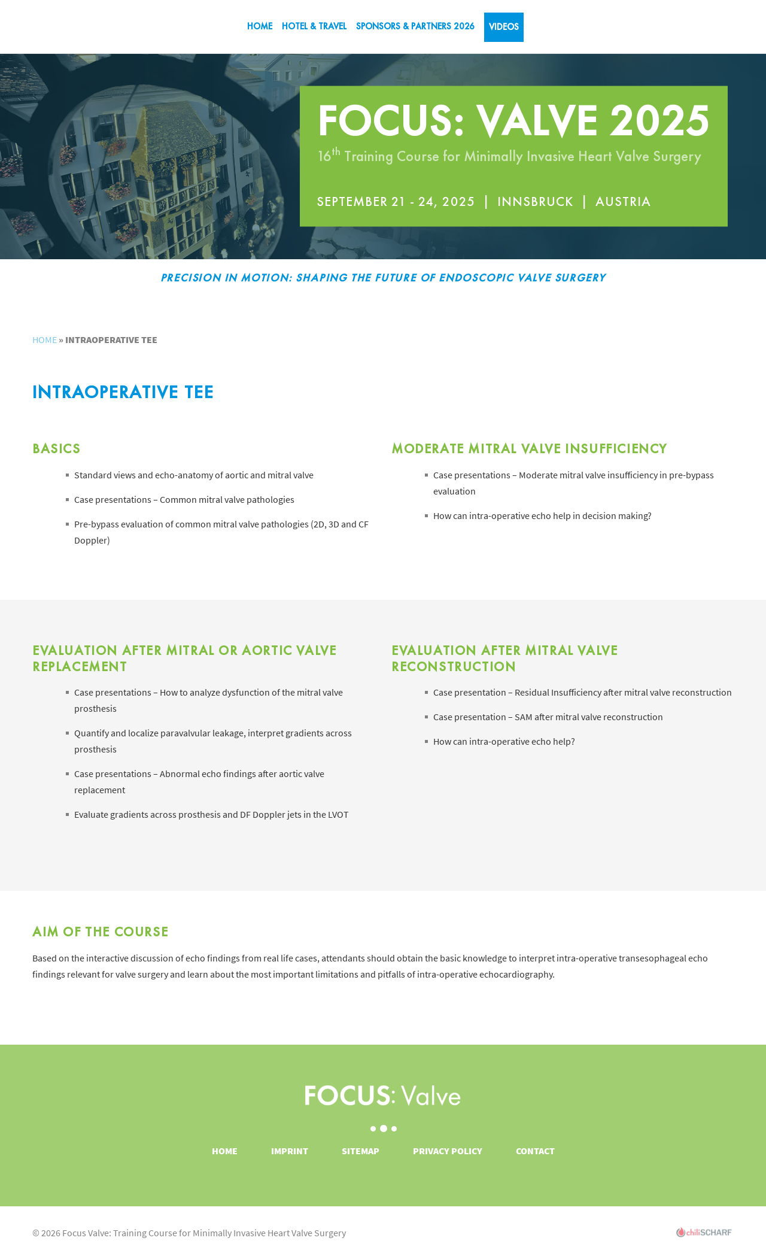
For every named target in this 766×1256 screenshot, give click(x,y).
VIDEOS (504, 27)
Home (259, 26)
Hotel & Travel (314, 26)
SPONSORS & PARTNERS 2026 (415, 26)
